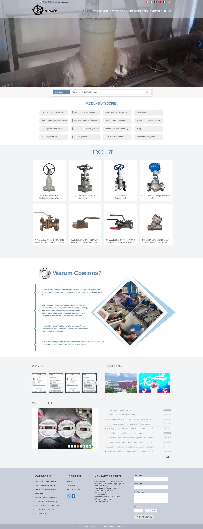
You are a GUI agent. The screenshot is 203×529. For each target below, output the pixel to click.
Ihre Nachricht (139, 492)
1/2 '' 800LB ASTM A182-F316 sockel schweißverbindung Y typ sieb (156, 241)
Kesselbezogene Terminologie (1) (119, 410)
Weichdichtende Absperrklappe (54, 120)
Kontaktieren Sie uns (160, 11)
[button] (200, 43)
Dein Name (138, 476)
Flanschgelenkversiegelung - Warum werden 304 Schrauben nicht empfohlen (131, 419)
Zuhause (87, 11)
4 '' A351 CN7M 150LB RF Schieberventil (120, 197)
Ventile (107, 11)
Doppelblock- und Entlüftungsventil (117, 128)
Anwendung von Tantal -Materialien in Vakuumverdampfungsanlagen (131, 447)
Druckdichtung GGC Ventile (52, 112)
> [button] (108, 252)
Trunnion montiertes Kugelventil (149, 120)
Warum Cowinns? (73, 489)
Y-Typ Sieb (141, 128)
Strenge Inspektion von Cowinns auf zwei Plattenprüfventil (128, 424)
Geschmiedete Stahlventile (84, 112)
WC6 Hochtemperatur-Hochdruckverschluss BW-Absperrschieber (49, 198)
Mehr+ (168, 457)
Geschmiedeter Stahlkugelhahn (86, 128)
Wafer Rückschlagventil (146, 137)
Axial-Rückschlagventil (114, 137)
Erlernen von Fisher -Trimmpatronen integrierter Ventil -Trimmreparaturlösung (131, 438)
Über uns (70, 481)
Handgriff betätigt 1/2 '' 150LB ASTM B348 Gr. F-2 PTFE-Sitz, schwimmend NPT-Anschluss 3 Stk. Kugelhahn (85, 242)
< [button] (97, 252)
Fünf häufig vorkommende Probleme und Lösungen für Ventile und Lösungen (131, 442)
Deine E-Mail (138, 484)
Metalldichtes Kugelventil (115, 120)
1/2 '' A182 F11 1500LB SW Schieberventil (84, 197)
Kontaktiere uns (72, 485)
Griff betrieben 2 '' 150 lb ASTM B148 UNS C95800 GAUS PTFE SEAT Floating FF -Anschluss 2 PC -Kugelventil (49, 242)
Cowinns (97, 11)
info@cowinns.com (61, 2)
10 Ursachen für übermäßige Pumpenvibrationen (125, 433)
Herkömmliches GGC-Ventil (116, 112)
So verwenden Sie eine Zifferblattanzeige (122, 415)
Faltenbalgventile (80, 137)
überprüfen (138, 507)
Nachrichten (141, 11)
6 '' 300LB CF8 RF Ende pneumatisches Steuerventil (156, 197)
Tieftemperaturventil (50, 137)
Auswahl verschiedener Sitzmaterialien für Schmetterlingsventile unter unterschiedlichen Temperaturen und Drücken (131, 451)
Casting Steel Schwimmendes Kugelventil (54, 128)
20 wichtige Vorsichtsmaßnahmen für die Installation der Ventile (130, 429)
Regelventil (141, 112)
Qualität (128, 11)
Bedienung (117, 11)
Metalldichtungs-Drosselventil (85, 120)
